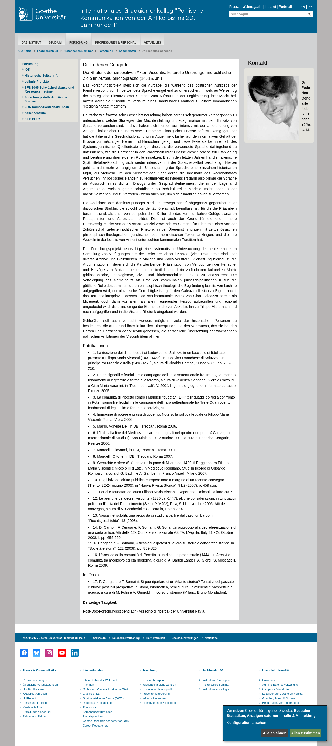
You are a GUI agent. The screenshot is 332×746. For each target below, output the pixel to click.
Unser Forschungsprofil (157, 689)
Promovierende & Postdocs (160, 702)
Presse (234, 7)
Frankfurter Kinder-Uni (37, 711)
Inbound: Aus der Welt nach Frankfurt (100, 682)
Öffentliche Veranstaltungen (40, 684)
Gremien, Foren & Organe (278, 698)
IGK (27, 70)
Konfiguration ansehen (246, 723)
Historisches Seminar (78, 50)
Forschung (78, 42)
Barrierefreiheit (155, 638)
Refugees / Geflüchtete (97, 702)
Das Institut (31, 42)
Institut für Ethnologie (215, 689)
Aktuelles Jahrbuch (35, 693)
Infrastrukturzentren (155, 698)
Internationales (93, 670)
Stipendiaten (127, 50)
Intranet (270, 7)
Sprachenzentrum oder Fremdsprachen (97, 714)
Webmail (285, 7)
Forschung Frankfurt (36, 702)
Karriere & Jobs (33, 707)
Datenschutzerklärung (126, 638)
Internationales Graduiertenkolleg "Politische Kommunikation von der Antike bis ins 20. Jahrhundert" (141, 17)
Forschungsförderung (156, 693)
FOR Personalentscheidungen (47, 107)
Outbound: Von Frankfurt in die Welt (105, 689)
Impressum (99, 638)
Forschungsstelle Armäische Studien (46, 99)
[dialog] (275, 723)
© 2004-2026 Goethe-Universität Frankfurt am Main (54, 638)
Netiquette (211, 638)
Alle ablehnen (274, 733)
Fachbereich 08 (47, 50)
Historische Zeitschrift (41, 75)
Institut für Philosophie (216, 680)
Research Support (154, 680)
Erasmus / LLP (92, 693)
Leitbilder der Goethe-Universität (282, 693)
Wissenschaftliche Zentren (159, 684)
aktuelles (152, 42)
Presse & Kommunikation (40, 670)
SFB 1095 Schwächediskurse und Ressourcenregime (49, 89)
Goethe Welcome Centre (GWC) (103, 698)
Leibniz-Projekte (37, 81)
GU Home (24, 50)
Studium (55, 42)
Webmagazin (252, 7)
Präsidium (268, 680)
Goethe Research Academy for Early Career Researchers (106, 723)
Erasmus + (89, 707)
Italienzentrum (35, 113)
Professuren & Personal (115, 42)
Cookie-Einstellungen (185, 638)
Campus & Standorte (275, 689)
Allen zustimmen (305, 733)
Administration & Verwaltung (280, 684)
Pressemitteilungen (35, 680)
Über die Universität (275, 670)
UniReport (29, 698)
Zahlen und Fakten (35, 716)
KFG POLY (32, 119)
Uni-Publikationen (34, 689)
